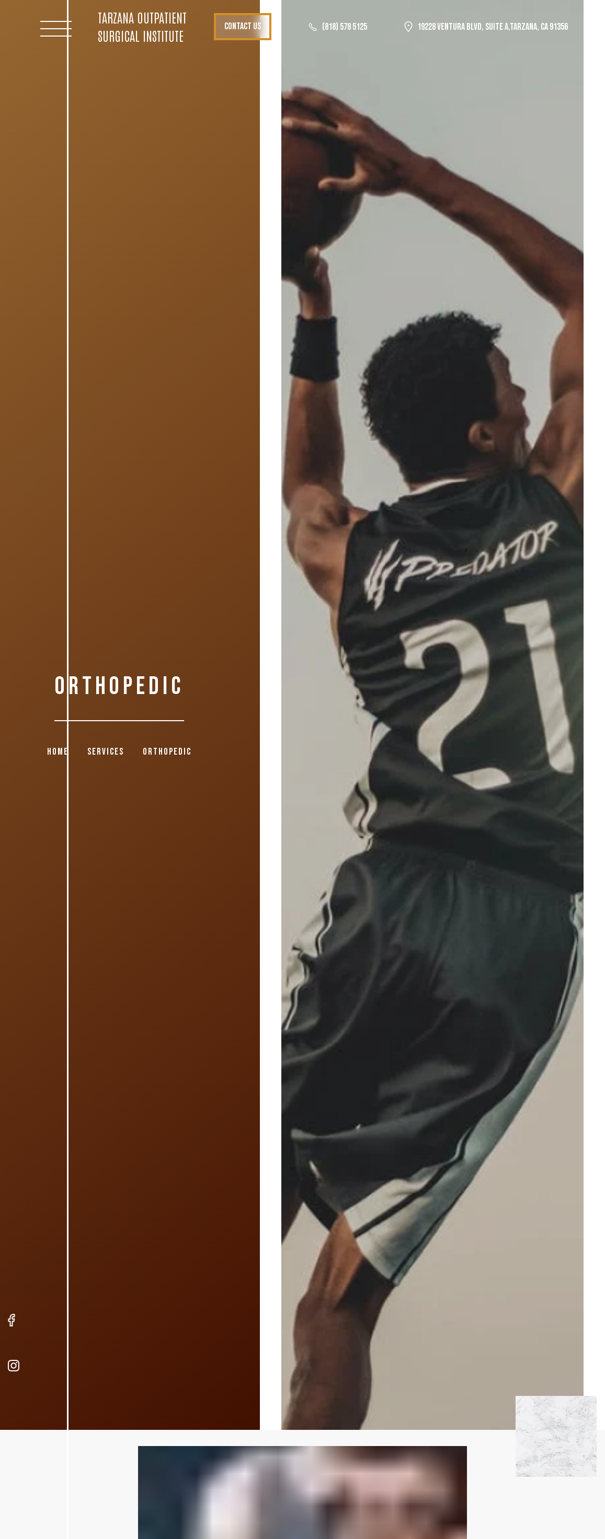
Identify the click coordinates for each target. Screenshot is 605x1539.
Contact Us (263, 26)
